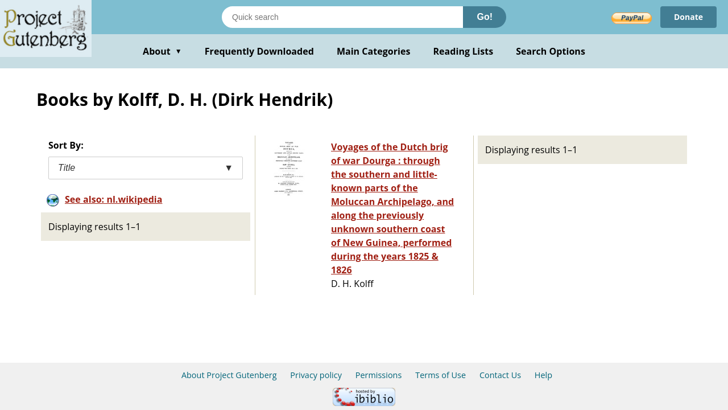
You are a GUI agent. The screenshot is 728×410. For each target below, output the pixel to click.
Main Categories (374, 51)
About (162, 51)
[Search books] (342, 17)
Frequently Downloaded (259, 51)
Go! (485, 17)
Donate (688, 16)
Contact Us (500, 375)
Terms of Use (440, 375)
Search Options (550, 51)
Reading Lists (463, 51)
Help (543, 375)
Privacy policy (316, 375)
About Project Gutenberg (229, 375)
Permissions (378, 375)
